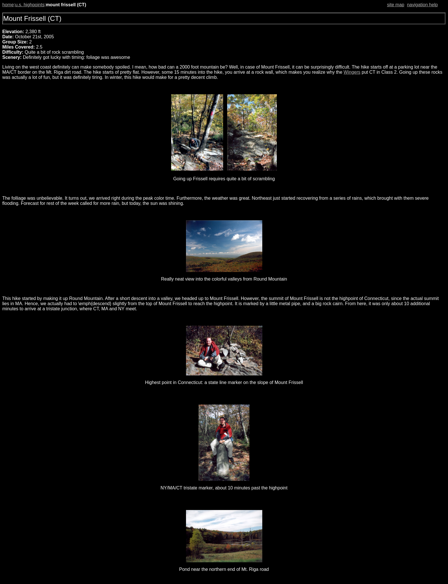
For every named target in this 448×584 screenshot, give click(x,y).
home (8, 4)
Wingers (352, 72)
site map (395, 4)
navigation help (422, 4)
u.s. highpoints (29, 4)
